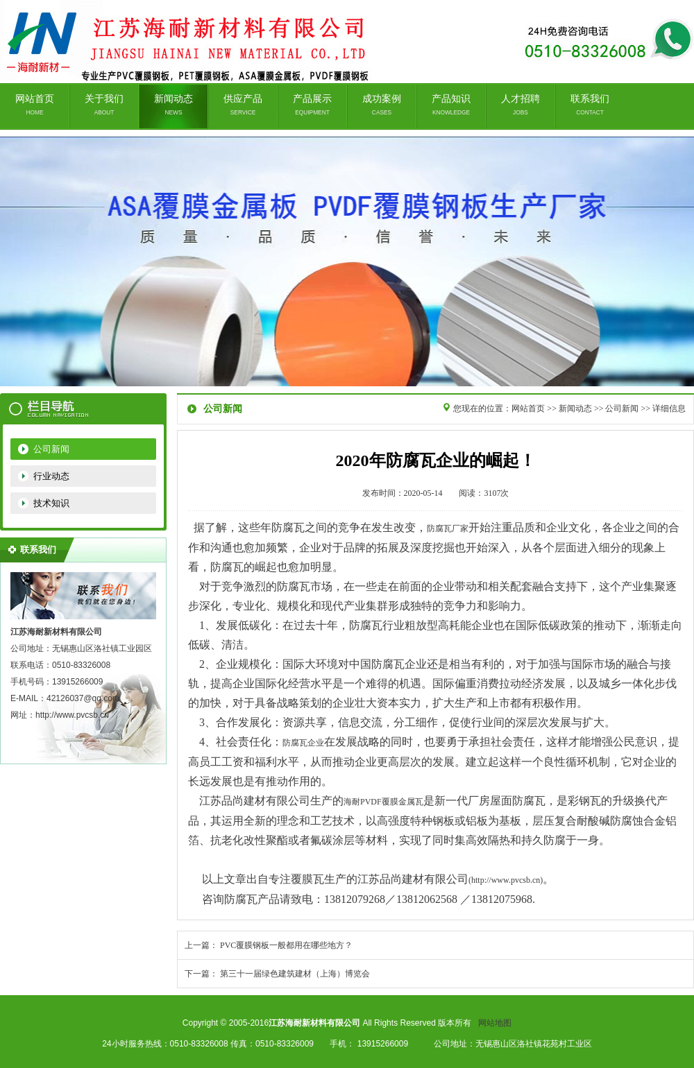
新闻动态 (173, 105)
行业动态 (51, 476)
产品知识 (451, 105)
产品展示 (312, 105)
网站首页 (34, 105)
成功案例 (381, 105)
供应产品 (242, 105)
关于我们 (104, 105)
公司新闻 (51, 449)
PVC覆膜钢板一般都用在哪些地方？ (286, 945)
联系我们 (589, 105)
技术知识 (51, 503)
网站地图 (494, 1023)
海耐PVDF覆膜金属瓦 (383, 802)
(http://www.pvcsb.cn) (505, 880)
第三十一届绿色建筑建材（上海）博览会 (295, 974)
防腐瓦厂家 (447, 528)
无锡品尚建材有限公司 (347, 261)
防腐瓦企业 (303, 743)
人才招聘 (520, 105)
